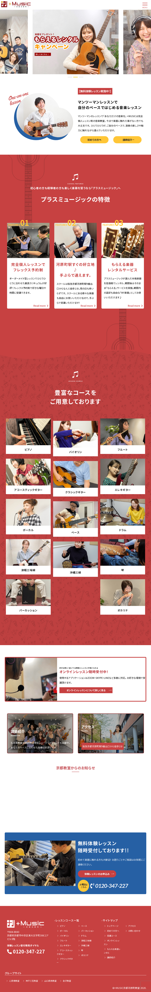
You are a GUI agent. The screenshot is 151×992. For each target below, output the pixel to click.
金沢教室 (67, 980)
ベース (84, 925)
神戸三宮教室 (32, 980)
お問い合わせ (134, 930)
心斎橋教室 (14, 980)
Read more (40, 305)
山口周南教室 (50, 980)
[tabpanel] (76, 42)
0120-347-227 (103, 886)
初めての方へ (113, 930)
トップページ (112, 925)
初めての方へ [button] (94, 140)
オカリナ (84, 955)
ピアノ (62, 925)
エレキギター (65, 945)
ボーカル (64, 930)
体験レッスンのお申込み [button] (97, 874)
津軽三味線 (86, 940)
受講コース (112, 935)
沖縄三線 (85, 945)
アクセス (132, 925)
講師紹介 (111, 957)
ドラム (83, 935)
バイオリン (64, 935)
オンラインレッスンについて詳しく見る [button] (86, 690)
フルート (63, 940)
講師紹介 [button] (127, 140)
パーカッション (87, 930)
